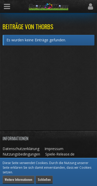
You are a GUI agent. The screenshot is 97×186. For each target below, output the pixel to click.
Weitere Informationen (18, 179)
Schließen (44, 179)
